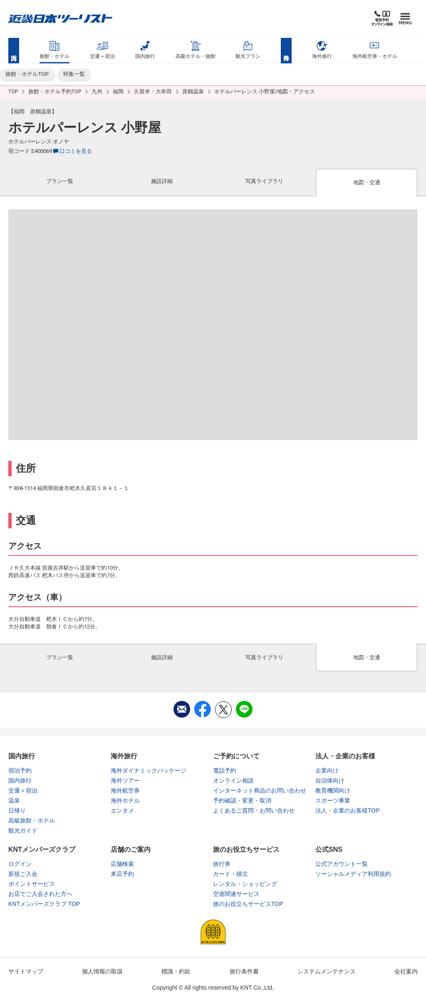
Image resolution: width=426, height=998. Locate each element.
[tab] (59, 183)
